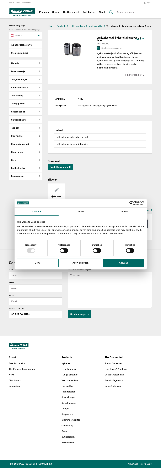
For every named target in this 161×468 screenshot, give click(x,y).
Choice (55, 12)
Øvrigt (14, 160)
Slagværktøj (17, 135)
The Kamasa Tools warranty (23, 369)
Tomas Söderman (113, 363)
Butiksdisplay (18, 168)
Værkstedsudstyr (19, 87)
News (18, 2)
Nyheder (15, 63)
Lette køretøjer (18, 71)
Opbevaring (17, 151)
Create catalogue (19, 52)
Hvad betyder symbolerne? (111, 48)
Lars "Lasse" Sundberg (116, 369)
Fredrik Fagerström (114, 380)
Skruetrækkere (18, 119)
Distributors (88, 12)
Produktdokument (60, 167)
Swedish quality (17, 363)
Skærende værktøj (20, 143)
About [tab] (124, 211)
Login (147, 2)
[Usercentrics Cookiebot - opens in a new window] (131, 203)
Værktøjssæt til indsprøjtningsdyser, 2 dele (128, 26)
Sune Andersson (113, 385)
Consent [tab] (36, 211)
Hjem (52, 26)
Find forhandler (134, 74)
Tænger (15, 127)
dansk (16, 35)
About (11, 2)
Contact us (26, 2)
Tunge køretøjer (19, 79)
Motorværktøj (97, 26)
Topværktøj (17, 95)
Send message (79, 314)
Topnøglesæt (18, 103)
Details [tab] (80, 211)
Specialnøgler (18, 111)
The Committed (71, 12)
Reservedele (17, 176)
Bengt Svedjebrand (114, 374)
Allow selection (80, 262)
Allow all (123, 262)
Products (44, 12)
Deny (37, 262)
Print (140, 39)
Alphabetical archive (21, 44)
